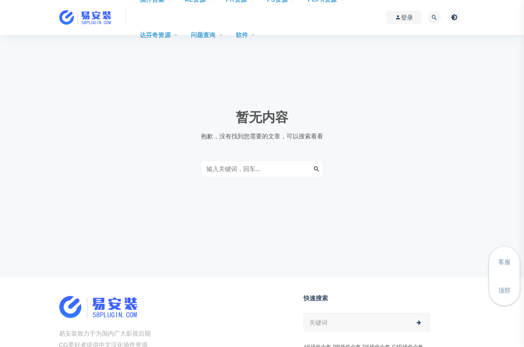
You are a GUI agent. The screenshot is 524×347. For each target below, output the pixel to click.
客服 (504, 261)
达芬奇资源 (155, 34)
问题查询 (203, 34)
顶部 (504, 290)
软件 (242, 34)
